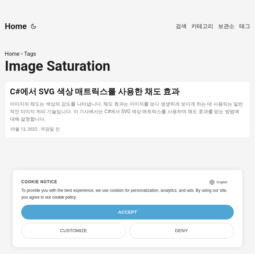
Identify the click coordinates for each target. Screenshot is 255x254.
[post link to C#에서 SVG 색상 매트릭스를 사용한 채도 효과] (127, 109)
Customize (73, 230)
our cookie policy (60, 197)
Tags (30, 54)
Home (16, 26)
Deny (181, 230)
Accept (127, 212)
